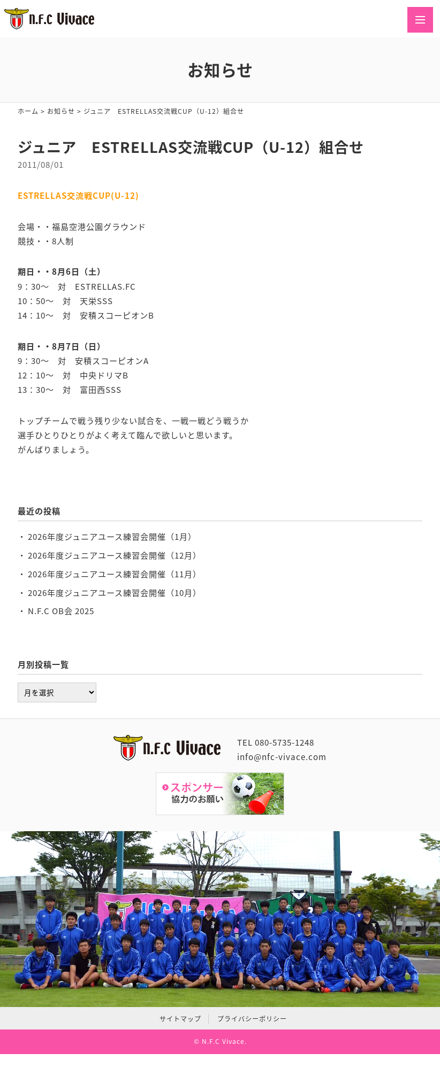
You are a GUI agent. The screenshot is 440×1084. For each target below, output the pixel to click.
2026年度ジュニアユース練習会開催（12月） (114, 555)
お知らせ (61, 111)
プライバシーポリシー (252, 1019)
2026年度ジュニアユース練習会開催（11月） (114, 574)
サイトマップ (180, 1019)
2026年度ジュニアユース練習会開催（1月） (112, 536)
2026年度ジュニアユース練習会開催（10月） (114, 592)
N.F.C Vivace (223, 1041)
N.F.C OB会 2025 (61, 611)
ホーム (28, 111)
